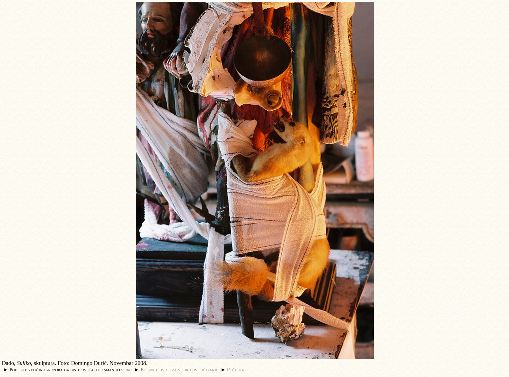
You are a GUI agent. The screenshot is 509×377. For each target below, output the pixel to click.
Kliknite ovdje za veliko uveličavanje (179, 369)
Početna (235, 369)
